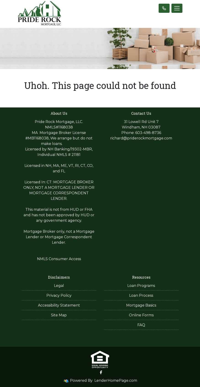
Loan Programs (141, 285)
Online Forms (141, 315)
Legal (59, 285)
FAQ (141, 325)
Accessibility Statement (59, 305)
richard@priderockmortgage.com (141, 138)
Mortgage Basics (141, 305)
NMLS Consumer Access (59, 259)
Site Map (59, 315)
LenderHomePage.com (115, 380)
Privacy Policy (59, 295)
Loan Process (141, 295)
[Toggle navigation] (176, 8)
